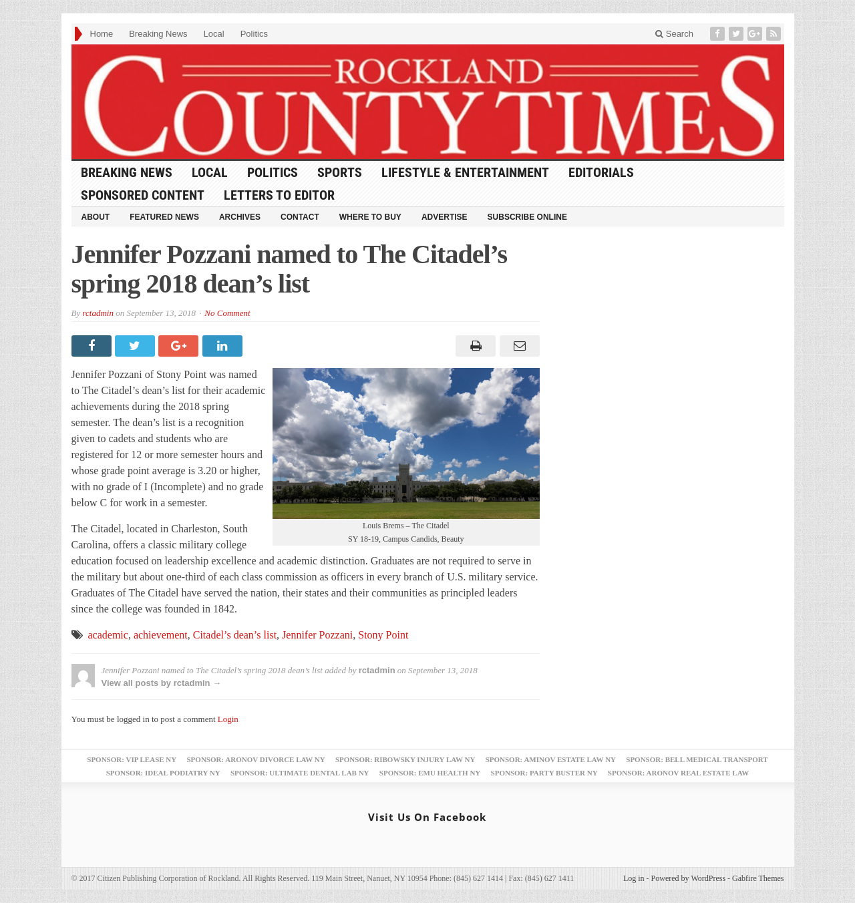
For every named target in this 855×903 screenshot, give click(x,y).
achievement (161, 635)
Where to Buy (370, 217)
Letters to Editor (279, 195)
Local (214, 34)
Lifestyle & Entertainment (465, 172)
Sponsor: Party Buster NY (544, 773)
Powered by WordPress (688, 878)
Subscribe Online (527, 217)
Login (228, 719)
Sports (339, 172)
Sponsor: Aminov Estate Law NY (551, 759)
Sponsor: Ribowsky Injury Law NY (405, 759)
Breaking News (158, 34)
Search (674, 34)
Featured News (164, 217)
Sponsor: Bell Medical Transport (696, 759)
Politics (254, 34)
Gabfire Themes (758, 878)
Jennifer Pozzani (317, 635)
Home (102, 34)
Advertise (444, 217)
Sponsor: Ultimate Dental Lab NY (299, 773)
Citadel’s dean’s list (235, 635)
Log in (634, 878)
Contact (300, 217)
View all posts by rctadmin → (162, 683)
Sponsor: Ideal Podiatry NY (163, 773)
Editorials (601, 172)
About (95, 217)
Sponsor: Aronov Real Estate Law (678, 773)
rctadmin (97, 313)
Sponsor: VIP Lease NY (131, 759)
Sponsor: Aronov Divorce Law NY (255, 759)
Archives (240, 217)
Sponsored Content (142, 195)
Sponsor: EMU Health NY (429, 773)
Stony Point (383, 635)
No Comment (227, 313)
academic (108, 635)
